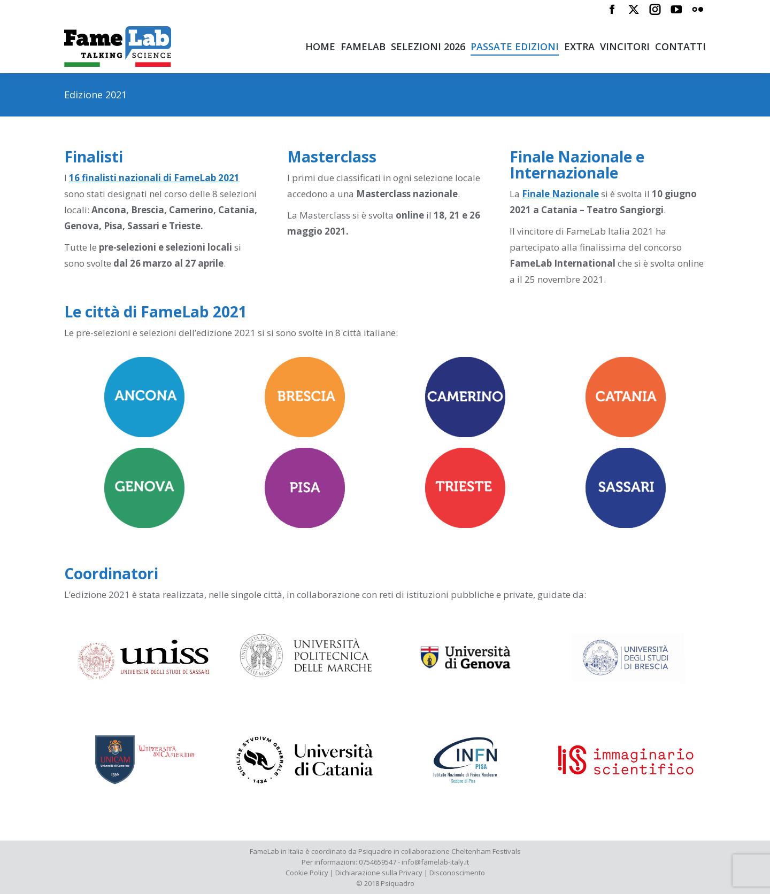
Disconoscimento (457, 872)
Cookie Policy (307, 872)
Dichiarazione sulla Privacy (378, 872)
